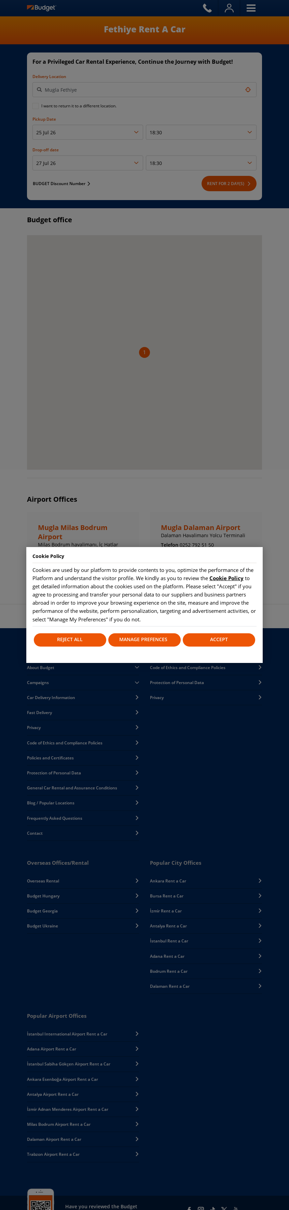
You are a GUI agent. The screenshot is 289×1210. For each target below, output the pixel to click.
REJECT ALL (70, 639)
